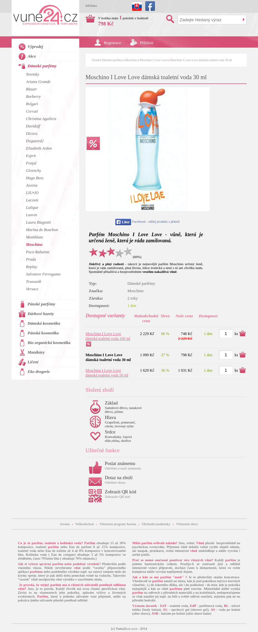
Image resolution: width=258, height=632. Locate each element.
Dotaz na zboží (119, 477)
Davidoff (33, 126)
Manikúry (36, 352)
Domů (96, 60)
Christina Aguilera (41, 118)
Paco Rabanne (38, 252)
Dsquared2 (35, 141)
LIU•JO (32, 193)
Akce (32, 56)
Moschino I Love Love (153, 60)
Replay (31, 267)
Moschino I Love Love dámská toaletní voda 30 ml (201, 60)
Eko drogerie (39, 371)
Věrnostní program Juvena (117, 524)
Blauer (31, 89)
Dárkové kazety (41, 313)
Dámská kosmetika (44, 323)
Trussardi (34, 281)
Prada (31, 259)
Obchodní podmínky (156, 524)
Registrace (112, 43)
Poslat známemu (120, 463)
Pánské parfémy (41, 304)
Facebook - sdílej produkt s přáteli (156, 221)
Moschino (131, 60)
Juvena (31, 185)
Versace (32, 289)
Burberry (33, 96)
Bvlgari (32, 104)
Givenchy (33, 170)
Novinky (32, 74)
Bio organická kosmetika (49, 342)
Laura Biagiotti (38, 222)
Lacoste (32, 200)
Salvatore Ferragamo (43, 274)
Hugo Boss (35, 178)
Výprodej (35, 46)
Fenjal (31, 163)
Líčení (33, 361)
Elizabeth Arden (39, 148)
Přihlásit (146, 43)
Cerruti (32, 111)
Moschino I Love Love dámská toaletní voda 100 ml (108, 336)
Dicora (31, 133)
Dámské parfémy (112, 60)
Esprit (31, 155)
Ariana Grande (38, 81)
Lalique (32, 207)
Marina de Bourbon (42, 230)
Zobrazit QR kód (120, 491)
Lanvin (31, 215)
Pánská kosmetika (43, 332)
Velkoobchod (84, 524)
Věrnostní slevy (187, 524)
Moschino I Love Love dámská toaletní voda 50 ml (107, 372)
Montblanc (34, 237)
